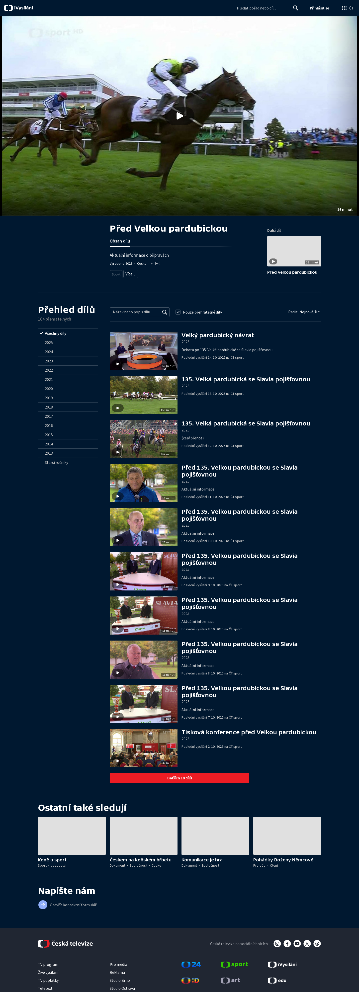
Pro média (118, 964)
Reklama (117, 972)
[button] (179, 116)
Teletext (45, 988)
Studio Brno (120, 980)
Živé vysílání (48, 972)
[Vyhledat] (165, 312)
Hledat (294, 10)
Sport (115, 273)
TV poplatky (48, 980)
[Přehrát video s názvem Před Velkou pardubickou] (179, 116)
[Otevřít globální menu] (347, 8)
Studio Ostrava (122, 988)
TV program (48, 964)
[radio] (68, 333)
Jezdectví (132, 273)
